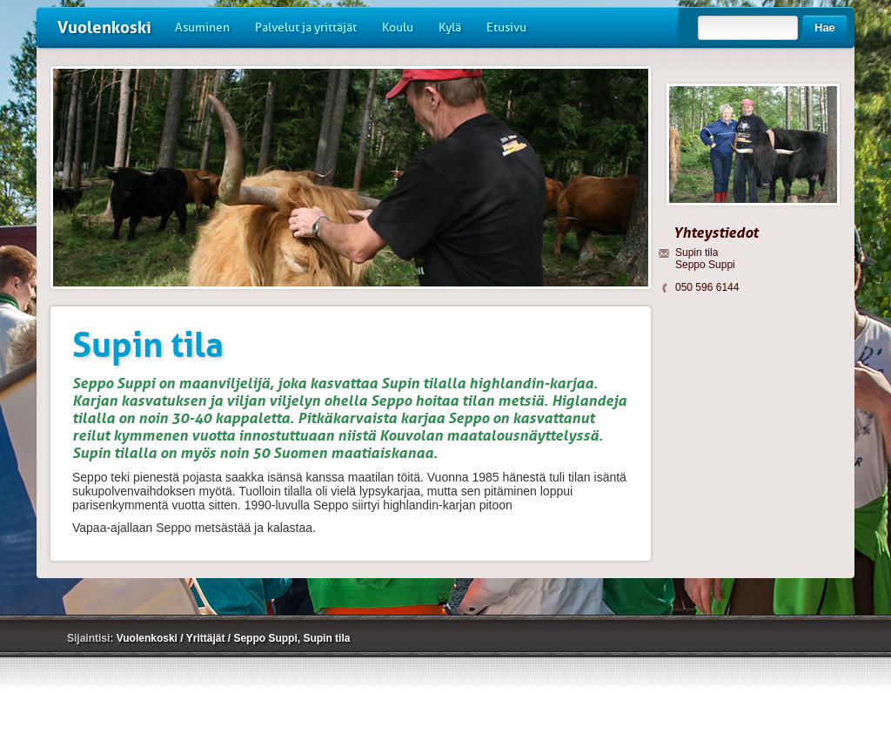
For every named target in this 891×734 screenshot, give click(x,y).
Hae (824, 27)
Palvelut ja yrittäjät (306, 27)
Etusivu (506, 27)
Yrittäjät (207, 638)
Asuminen (202, 27)
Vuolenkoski (104, 27)
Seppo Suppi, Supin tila (291, 638)
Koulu (397, 27)
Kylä (450, 27)
